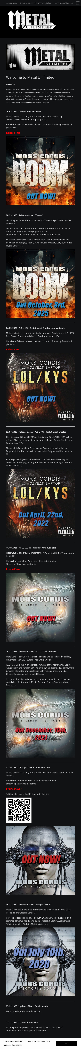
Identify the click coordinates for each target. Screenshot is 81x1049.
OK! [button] (66, 1044)
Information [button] (17, 1045)
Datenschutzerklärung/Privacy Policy (35, 3)
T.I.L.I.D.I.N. (11, 664)
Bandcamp (31, 119)
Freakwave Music (14, 552)
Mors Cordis (24, 228)
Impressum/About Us (64, 3)
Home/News (11, 3)
